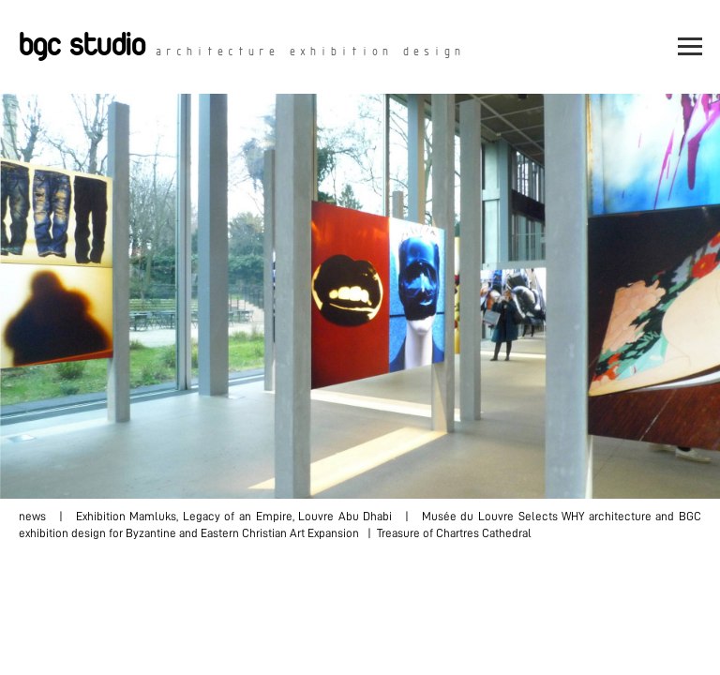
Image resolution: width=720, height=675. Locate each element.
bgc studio (82, 46)
